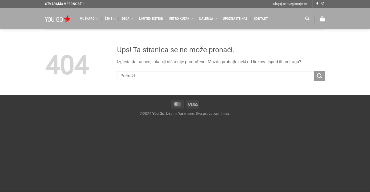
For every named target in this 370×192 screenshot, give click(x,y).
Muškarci (89, 18)
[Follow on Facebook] (317, 4)
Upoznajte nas (235, 19)
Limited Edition (151, 19)
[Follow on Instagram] (322, 4)
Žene (110, 18)
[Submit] (319, 76)
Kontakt (261, 19)
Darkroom (186, 113)
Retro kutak (181, 18)
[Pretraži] (307, 19)
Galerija (208, 18)
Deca (127, 18)
